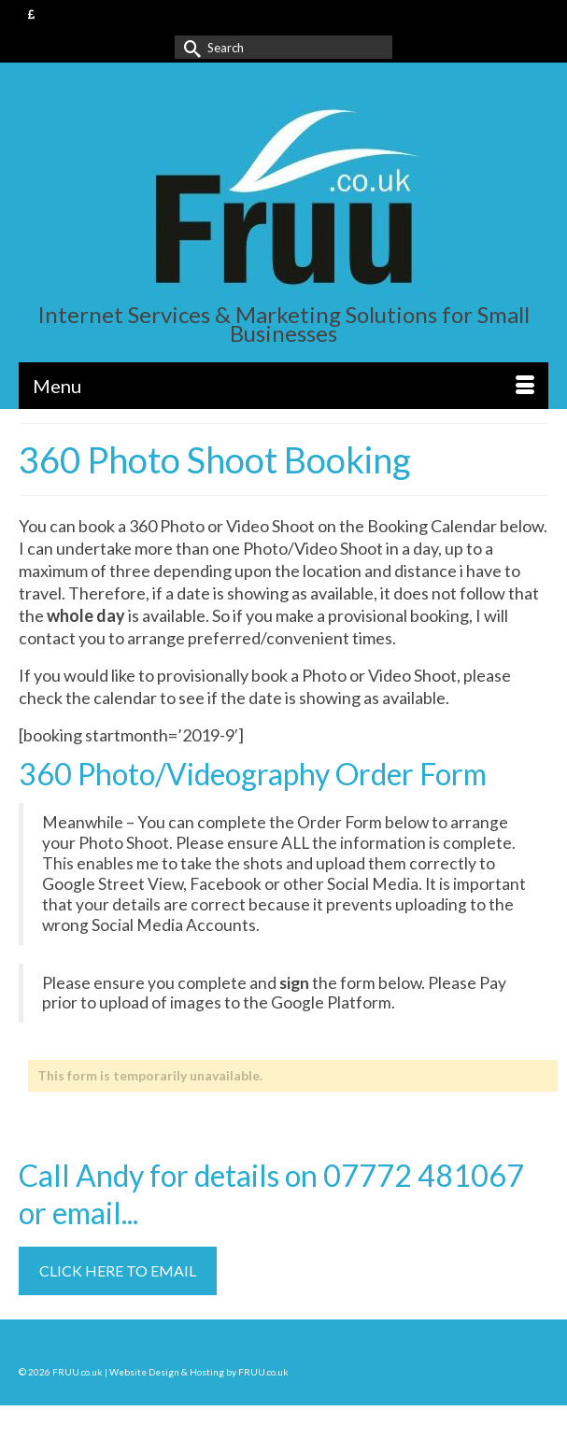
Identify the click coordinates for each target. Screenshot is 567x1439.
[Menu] (283, 385)
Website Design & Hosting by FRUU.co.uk (199, 1371)
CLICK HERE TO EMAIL (117, 1270)
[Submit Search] (189, 47)
